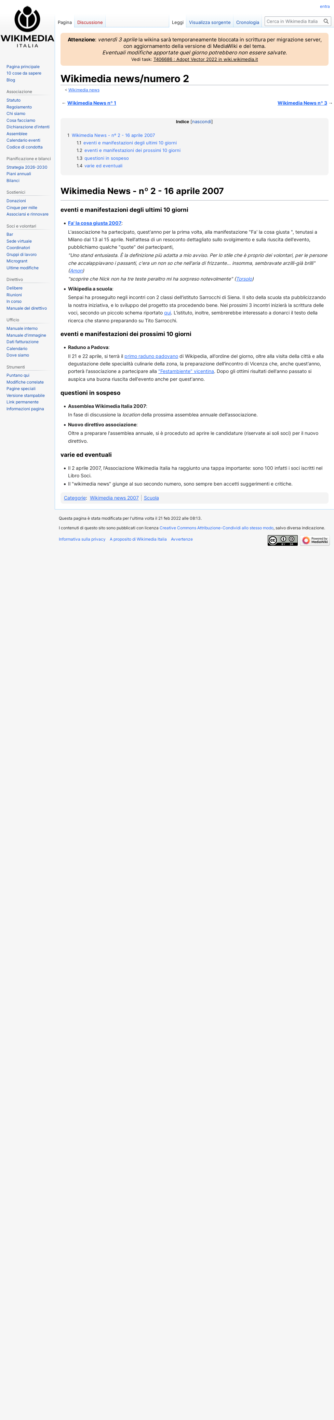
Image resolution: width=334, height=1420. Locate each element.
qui (167, 312)
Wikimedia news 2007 (114, 498)
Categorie (75, 498)
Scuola (151, 498)
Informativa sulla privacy (82, 539)
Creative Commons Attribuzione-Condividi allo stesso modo (216, 527)
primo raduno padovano (151, 356)
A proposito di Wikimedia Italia (138, 539)
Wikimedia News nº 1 (91, 103)
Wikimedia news (83, 90)
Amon (76, 270)
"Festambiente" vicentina (186, 371)
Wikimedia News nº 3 (302, 103)
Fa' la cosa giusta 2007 (94, 223)
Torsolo (244, 279)
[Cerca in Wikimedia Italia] (298, 21)
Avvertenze (182, 539)
